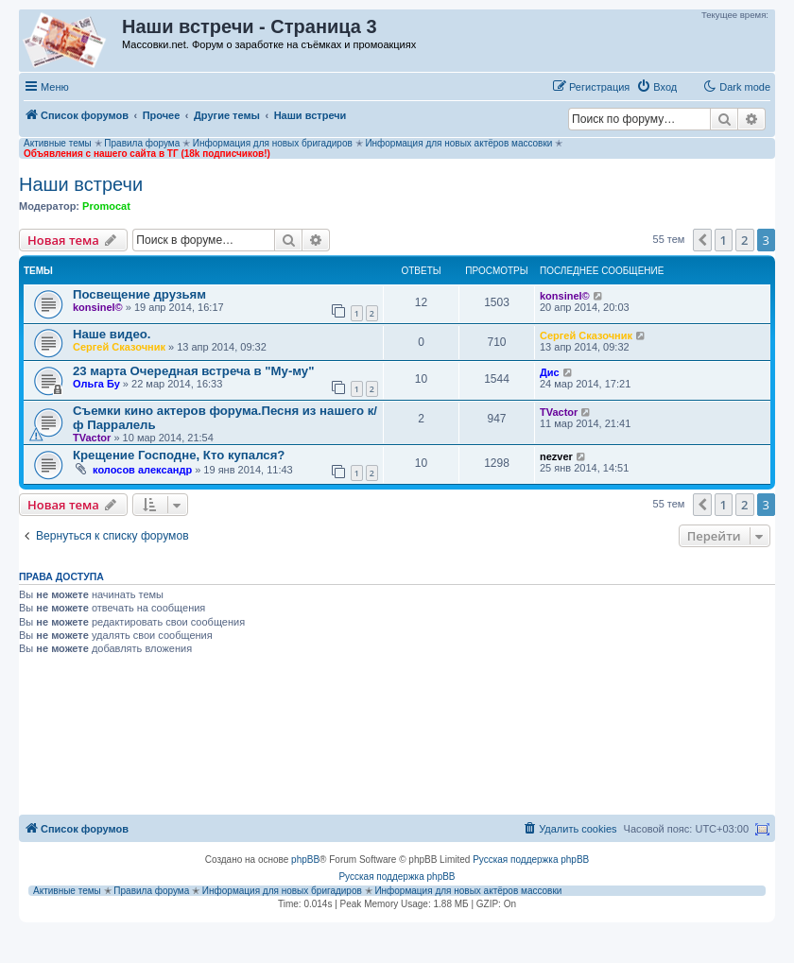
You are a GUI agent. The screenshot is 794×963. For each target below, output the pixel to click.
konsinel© (98, 307)
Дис (550, 372)
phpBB (305, 859)
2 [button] (744, 240)
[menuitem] (656, 87)
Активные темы (58, 143)
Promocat (106, 206)
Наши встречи (81, 184)
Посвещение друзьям (139, 294)
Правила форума (142, 143)
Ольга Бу (96, 383)
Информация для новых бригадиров (273, 143)
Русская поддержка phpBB (531, 859)
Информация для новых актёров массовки (458, 143)
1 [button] (723, 240)
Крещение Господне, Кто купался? (179, 455)
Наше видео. (112, 334)
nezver (556, 456)
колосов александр (142, 469)
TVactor (92, 437)
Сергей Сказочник (119, 347)
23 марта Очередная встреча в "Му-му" (193, 371)
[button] (702, 240)
